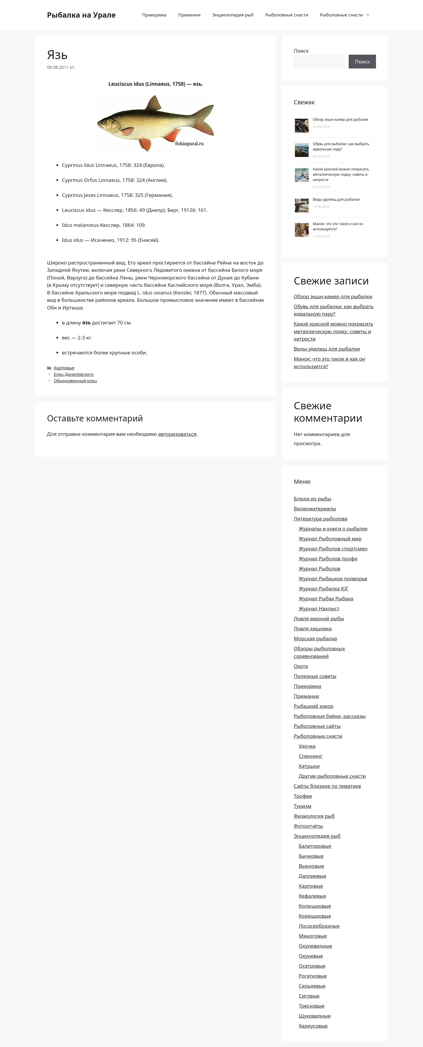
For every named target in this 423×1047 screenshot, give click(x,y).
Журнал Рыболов (319, 568)
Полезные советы (315, 676)
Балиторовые (315, 845)
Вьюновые (311, 865)
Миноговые (313, 935)
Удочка (307, 746)
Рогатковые (313, 975)
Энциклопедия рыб (233, 15)
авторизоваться (177, 433)
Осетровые (312, 965)
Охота (301, 666)
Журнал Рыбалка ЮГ (323, 588)
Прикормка (154, 15)
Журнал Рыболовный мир (330, 538)
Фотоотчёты (308, 825)
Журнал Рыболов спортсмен (333, 548)
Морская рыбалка (315, 638)
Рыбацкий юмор (313, 706)
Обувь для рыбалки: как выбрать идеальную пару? (341, 146)
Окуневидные (315, 945)
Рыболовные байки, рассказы (330, 716)
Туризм (302, 806)
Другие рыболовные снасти (332, 776)
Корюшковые (315, 915)
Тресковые (312, 1005)
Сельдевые (312, 985)
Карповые (64, 368)
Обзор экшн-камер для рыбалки (340, 119)
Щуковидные (315, 1015)
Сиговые (309, 995)
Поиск (301, 50)
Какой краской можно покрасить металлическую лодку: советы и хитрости (341, 174)
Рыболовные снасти (286, 15)
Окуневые (311, 955)
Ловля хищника (313, 628)
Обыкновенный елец (75, 380)
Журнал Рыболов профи (328, 558)
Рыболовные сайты (317, 726)
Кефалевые (312, 895)
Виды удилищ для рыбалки (336, 199)
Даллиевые (312, 875)
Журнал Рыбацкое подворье (333, 578)
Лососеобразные (319, 925)
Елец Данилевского (74, 374)
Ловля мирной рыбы (319, 618)
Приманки (189, 15)
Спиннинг (311, 756)
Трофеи (303, 796)
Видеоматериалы (315, 508)
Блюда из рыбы (312, 498)
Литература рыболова (321, 518)
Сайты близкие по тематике (327, 786)
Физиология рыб (314, 816)
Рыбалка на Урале (81, 15)
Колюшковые (315, 905)
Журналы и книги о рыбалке (333, 528)
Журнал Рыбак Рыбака (326, 598)
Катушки (309, 766)
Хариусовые (313, 1025)
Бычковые (311, 855)
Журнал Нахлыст (319, 608)
